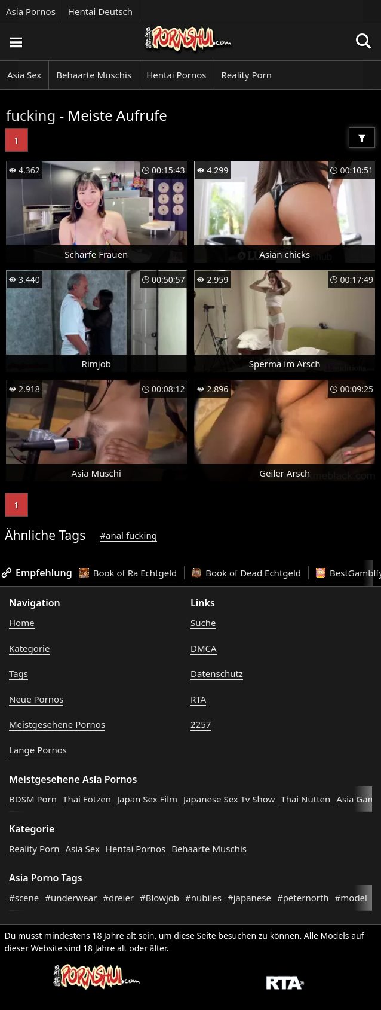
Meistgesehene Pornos (57, 724)
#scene (24, 898)
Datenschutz (216, 673)
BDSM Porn (33, 799)
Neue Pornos (36, 699)
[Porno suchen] (15, 42)
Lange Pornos (38, 750)
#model (351, 898)
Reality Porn (247, 75)
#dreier (118, 898)
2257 (200, 724)
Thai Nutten (305, 799)
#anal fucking (128, 535)
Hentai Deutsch (100, 11)
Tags (18, 673)
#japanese (249, 898)
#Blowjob (159, 898)
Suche (203, 622)
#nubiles (203, 898)
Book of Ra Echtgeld (128, 573)
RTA (198, 699)
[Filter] (362, 137)
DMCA (203, 648)
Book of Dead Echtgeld (246, 573)
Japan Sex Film (147, 799)
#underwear (71, 898)
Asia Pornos (31, 11)
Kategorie (29, 648)
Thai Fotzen (87, 799)
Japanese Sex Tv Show (229, 799)
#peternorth (303, 898)
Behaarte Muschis (93, 75)
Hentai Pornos (176, 75)
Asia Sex (24, 75)
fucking (31, 115)
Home (22, 622)
